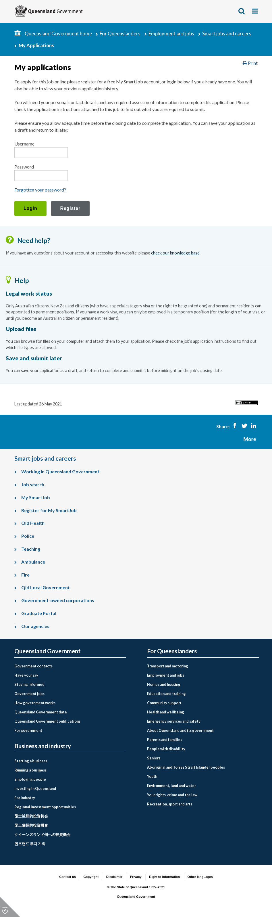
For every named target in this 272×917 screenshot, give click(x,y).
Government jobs (29, 693)
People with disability (166, 748)
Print (250, 63)
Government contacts (33, 666)
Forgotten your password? (40, 189)
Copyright (91, 876)
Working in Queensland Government (60, 471)
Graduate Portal (38, 613)
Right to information (164, 876)
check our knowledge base (175, 252)
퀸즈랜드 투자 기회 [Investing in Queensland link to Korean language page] (29, 843)
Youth (152, 776)
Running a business (30, 770)
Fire (25, 574)
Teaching (30, 549)
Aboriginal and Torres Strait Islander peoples (186, 767)
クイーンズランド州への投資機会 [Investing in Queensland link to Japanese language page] (42, 834)
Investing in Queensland (35, 788)
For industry (24, 797)
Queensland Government (47, 651)
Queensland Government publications (47, 721)
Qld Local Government (45, 587)
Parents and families (164, 739)
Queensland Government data (40, 712)
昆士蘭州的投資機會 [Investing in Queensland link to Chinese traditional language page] (31, 825)
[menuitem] (70, 666)
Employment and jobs (171, 33)
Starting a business (30, 761)
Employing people (30, 779)
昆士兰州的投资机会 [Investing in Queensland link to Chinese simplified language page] (31, 816)
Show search (241, 10)
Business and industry (42, 746)
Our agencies (35, 626)
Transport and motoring (167, 666)
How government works (34, 702)
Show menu (255, 10)
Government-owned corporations (57, 600)
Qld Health (33, 523)
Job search (32, 484)
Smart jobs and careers (226, 33)
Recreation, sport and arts (169, 804)
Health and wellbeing (165, 712)
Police (27, 536)
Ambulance (33, 561)
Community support (164, 702)
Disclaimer (114, 876)
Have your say (26, 675)
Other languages (200, 876)
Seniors (153, 758)
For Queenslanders (120, 33)
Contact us (67, 876)
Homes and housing (163, 684)
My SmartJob (35, 497)
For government (28, 730)
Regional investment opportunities (45, 807)
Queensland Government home (58, 33)
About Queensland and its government (180, 730)
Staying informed (29, 684)
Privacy (136, 876)
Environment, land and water (171, 785)
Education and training (166, 693)
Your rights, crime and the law (172, 794)
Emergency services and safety (173, 721)
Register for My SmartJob (49, 510)
